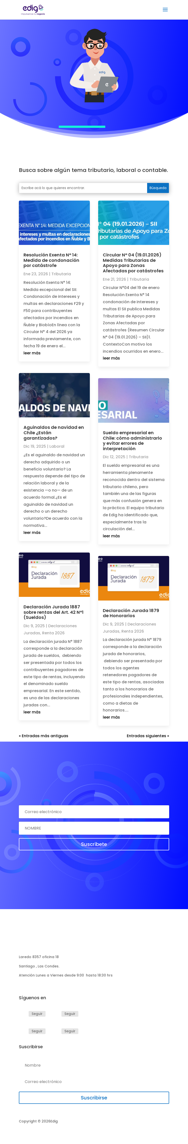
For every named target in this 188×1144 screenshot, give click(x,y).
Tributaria (61, 274)
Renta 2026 (53, 633)
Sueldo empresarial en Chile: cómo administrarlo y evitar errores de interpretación (132, 441)
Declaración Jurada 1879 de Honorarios (131, 613)
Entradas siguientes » (148, 736)
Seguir (37, 1013)
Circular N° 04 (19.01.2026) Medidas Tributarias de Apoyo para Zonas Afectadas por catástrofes (133, 263)
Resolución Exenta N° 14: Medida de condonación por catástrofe (51, 260)
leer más (32, 353)
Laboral (56, 446)
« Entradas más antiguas (43, 736)
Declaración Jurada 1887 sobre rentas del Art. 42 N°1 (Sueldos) (53, 612)
